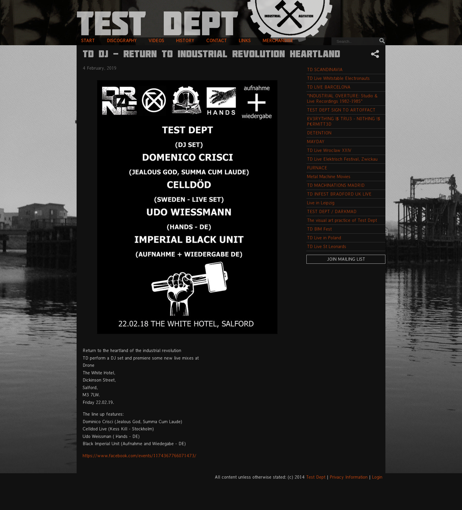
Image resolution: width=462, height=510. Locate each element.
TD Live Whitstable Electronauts (338, 78)
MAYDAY (315, 141)
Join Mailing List (346, 259)
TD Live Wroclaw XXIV (329, 150)
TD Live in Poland (324, 237)
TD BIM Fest (319, 228)
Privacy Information (349, 477)
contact (216, 40)
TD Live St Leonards (326, 246)
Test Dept (315, 477)
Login (377, 477)
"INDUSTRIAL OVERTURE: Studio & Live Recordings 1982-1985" (342, 98)
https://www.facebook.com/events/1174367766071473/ (139, 455)
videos (156, 40)
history (185, 40)
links (245, 40)
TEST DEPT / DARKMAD (331, 211)
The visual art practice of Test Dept (342, 220)
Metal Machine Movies (328, 176)
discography (122, 40)
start (88, 40)
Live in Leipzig (320, 202)
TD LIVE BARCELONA (328, 87)
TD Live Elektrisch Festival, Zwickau (342, 159)
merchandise (278, 40)
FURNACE (317, 167)
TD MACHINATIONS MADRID (336, 185)
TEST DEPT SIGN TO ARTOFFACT (341, 109)
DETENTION (319, 132)
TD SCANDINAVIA (325, 69)
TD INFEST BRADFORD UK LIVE (339, 194)
